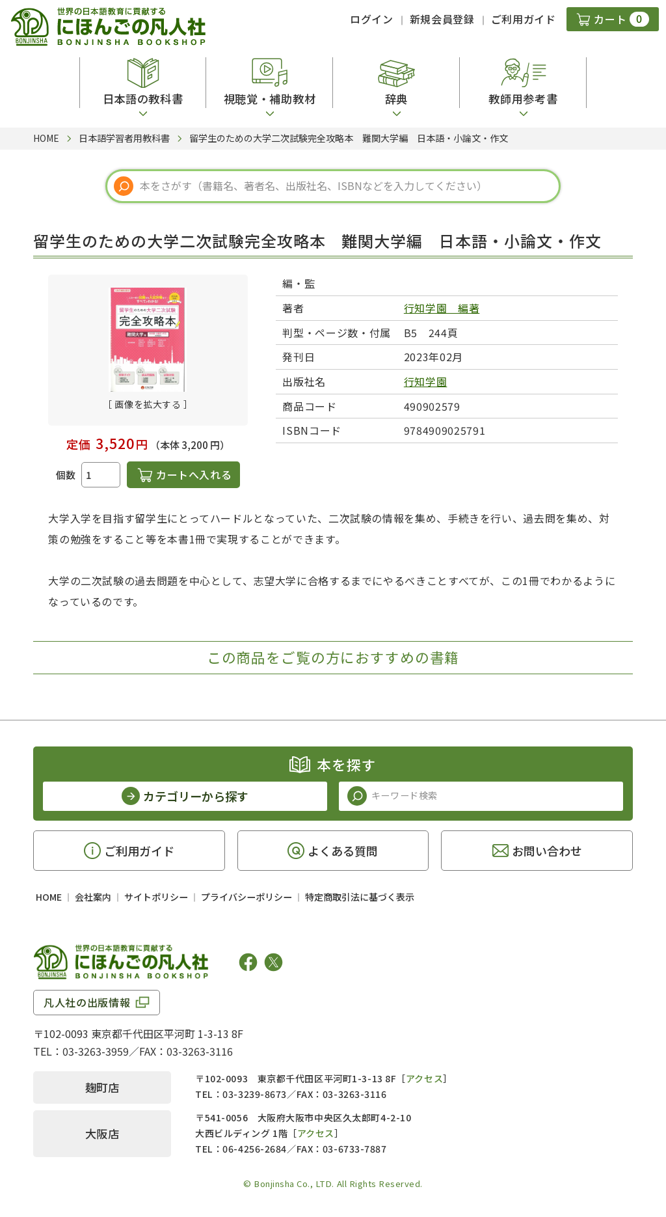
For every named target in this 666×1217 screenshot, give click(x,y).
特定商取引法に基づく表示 (359, 896)
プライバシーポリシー (246, 896)
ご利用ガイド (523, 19)
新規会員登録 (442, 19)
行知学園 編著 (441, 308)
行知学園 (425, 381)
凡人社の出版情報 (87, 1002)
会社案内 (93, 896)
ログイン (371, 19)
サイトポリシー (156, 896)
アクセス (424, 1078)
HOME (49, 896)
